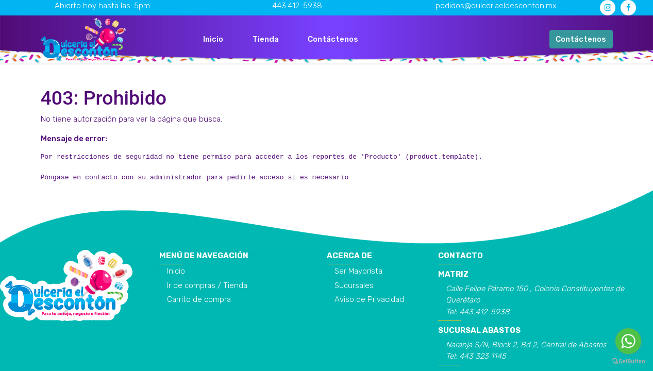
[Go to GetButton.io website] (628, 361)
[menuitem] (213, 39)
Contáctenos (581, 39)
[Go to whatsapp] (628, 341)
